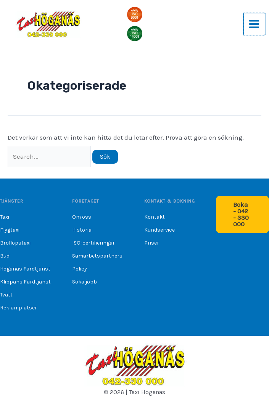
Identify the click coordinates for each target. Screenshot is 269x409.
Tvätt (6, 294)
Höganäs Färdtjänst (25, 269)
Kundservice (159, 230)
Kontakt (154, 217)
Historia (82, 230)
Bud (5, 256)
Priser (151, 243)
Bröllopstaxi (15, 243)
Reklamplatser (18, 307)
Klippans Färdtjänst (25, 282)
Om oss (81, 217)
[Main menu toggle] (254, 25)
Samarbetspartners (97, 256)
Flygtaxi (9, 230)
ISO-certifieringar (93, 243)
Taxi (4, 217)
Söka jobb (84, 282)
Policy (79, 269)
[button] (242, 214)
